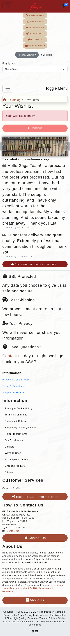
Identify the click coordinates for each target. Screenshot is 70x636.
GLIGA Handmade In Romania (48, 612)
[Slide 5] (49, 152)
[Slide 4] (42, 152)
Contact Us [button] (35, 538)
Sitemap (9, 472)
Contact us (12, 356)
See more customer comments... (35, 264)
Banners (9, 446)
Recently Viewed (26, 55)
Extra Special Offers (16, 459)
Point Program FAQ (16, 434)
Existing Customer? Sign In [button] (35, 497)
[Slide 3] (35, 152)
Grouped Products (15, 466)
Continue (35, 128)
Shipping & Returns (13, 392)
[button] (64, 6)
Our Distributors (14, 440)
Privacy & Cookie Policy (16, 379)
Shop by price (9, 63)
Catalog (15, 100)
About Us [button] (35, 600)
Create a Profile (11, 488)
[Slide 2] (28, 152)
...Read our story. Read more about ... (32, 588)
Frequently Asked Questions (21, 427)
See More (46, 55)
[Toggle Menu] (7, 88)
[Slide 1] (21, 152)
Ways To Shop (13, 453)
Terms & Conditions (13, 386)
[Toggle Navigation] (7, 6)
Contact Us (13, 531)
